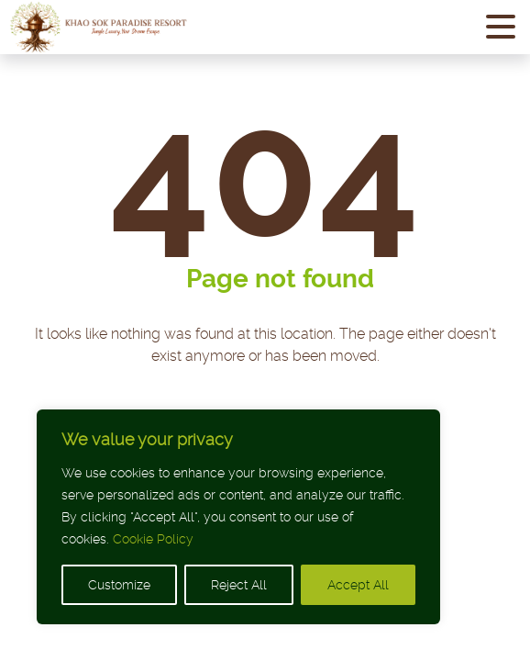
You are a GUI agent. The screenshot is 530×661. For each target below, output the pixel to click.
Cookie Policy (153, 539)
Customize (119, 584)
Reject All (239, 584)
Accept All (358, 584)
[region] (238, 516)
